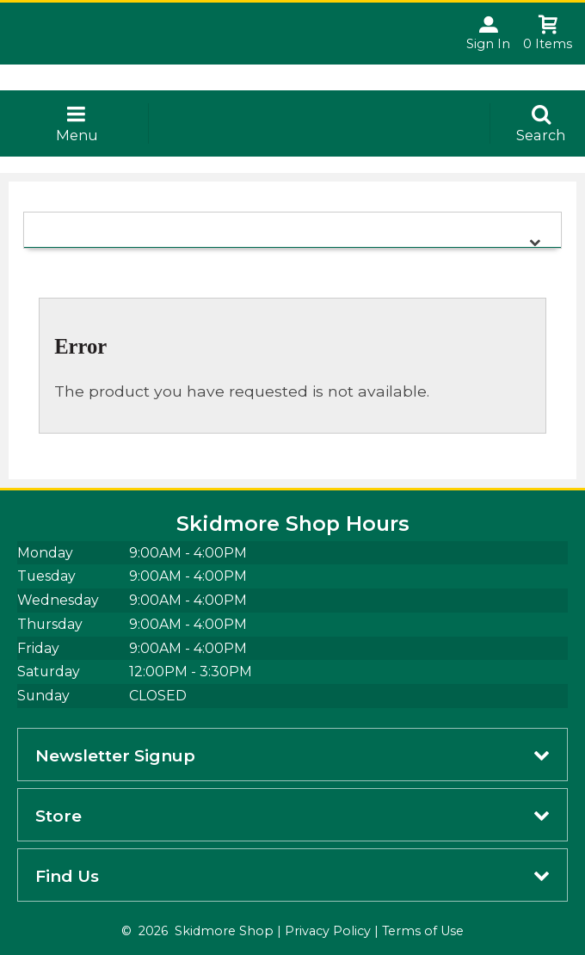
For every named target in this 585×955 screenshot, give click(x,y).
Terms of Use (423, 931)
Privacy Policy (328, 931)
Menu (77, 135)
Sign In (488, 44)
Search (541, 135)
